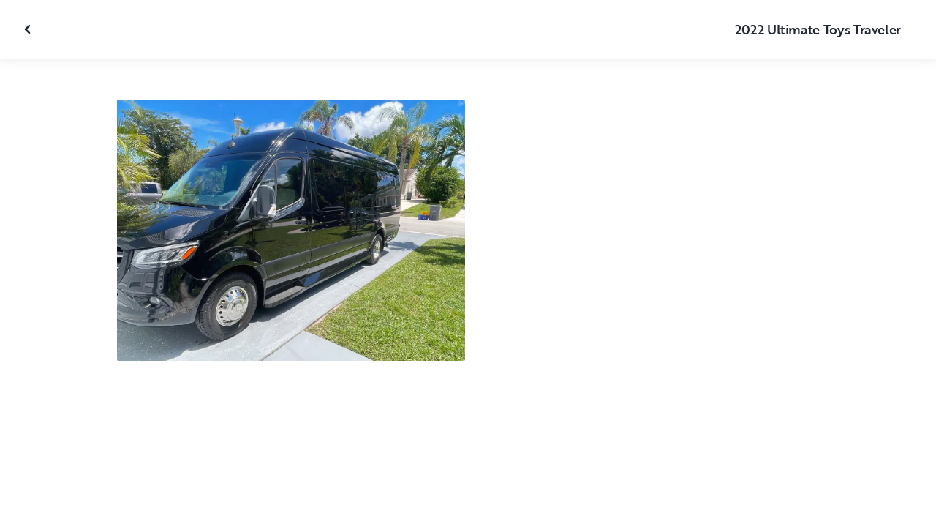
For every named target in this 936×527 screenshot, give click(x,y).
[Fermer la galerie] (29, 29)
